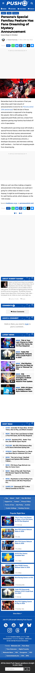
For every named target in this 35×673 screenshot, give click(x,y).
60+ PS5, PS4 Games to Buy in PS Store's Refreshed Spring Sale (19, 446)
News (3, 13)
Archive (27, 505)
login (27, 324)
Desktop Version (23, 508)
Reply (22, 299)
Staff (17, 498)
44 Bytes (21, 639)
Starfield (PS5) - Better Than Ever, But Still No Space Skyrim (18, 440)
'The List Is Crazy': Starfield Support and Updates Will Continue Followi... (17, 459)
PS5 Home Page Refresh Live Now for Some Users (18, 466)
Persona (15, 13)
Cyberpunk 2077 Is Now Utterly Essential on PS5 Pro (18, 487)
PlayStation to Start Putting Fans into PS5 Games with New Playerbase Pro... (19, 480)
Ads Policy (19, 505)
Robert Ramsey (13, 40)
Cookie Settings (11, 508)
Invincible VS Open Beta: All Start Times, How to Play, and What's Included (19, 429)
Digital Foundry (24, 649)
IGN (16, 652)
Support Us (8, 501)
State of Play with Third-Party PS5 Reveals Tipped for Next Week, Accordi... (18, 473)
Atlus (9, 13)
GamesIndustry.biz (12, 656)
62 (12, 393)
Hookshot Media (15, 637)
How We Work (26, 498)
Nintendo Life (15, 646)
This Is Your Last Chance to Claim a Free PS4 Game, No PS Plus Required (19, 434)
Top (6, 498)
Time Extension (11, 649)
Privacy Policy (26, 501)
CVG (22, 656)
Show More (17, 613)
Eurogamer (23, 652)
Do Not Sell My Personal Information (17, 641)
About (12, 498)
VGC (30, 652)
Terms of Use (9, 505)
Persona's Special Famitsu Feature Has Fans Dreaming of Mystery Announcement (17, 24)
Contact (16, 501)
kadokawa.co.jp (11, 203)
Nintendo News (8, 652)
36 (12, 347)
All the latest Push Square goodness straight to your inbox (17, 664)
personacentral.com (26, 203)
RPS (27, 656)
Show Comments (17, 312)
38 (12, 358)
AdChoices (28, 639)
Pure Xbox (25, 646)
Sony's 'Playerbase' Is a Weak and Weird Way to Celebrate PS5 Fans (19, 452)
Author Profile (13, 299)
